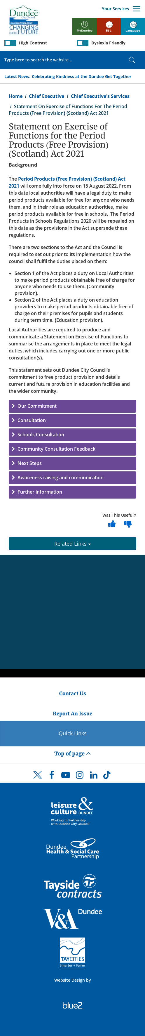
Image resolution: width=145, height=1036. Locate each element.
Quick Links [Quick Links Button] (73, 733)
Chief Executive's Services (100, 96)
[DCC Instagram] (79, 776)
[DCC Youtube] (65, 776)
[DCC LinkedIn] (93, 776)
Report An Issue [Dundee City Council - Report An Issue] (72, 713)
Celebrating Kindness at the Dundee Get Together (81, 76)
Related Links (72, 543)
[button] (72, 406)
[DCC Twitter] (37, 780)
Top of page (72, 753)
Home (15, 96)
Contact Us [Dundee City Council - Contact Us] (72, 693)
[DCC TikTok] (107, 776)
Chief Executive (46, 96)
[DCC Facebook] (51, 776)
